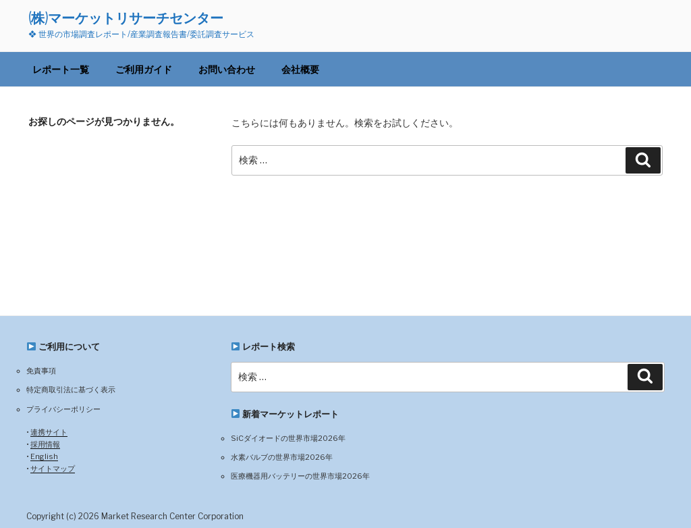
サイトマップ (52, 468)
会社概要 (300, 69)
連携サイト (48, 432)
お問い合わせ (226, 69)
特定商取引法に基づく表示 (70, 389)
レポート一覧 (60, 69)
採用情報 (45, 444)
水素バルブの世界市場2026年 (282, 457)
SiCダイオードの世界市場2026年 (288, 438)
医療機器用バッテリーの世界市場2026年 (300, 476)
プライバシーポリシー (63, 409)
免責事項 (41, 370)
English (44, 456)
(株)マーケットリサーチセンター (125, 17)
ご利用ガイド (143, 69)
